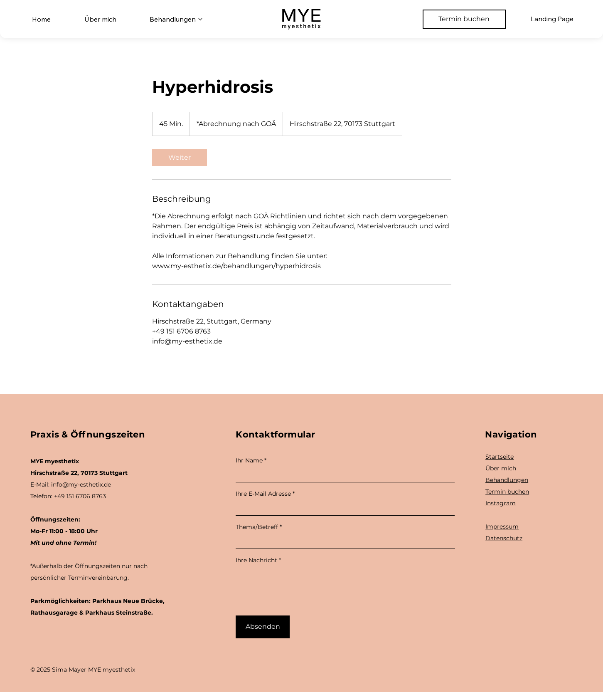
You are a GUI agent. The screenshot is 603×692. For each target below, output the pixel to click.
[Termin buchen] (464, 19)
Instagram (500, 503)
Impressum (502, 526)
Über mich (500, 468)
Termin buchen (507, 491)
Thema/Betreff (257, 527)
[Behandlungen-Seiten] (200, 19)
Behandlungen (506, 480)
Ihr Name (249, 460)
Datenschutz (503, 538)
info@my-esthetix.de (81, 484)
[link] (179, 157)
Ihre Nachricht (256, 560)
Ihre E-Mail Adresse (263, 494)
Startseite (499, 456)
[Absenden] (263, 626)
